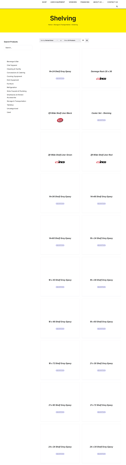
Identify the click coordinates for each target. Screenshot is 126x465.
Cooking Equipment (14, 76)
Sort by (47, 40)
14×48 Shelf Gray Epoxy (101, 196)
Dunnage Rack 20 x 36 (101, 71)
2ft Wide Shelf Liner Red (101, 155)
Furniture (10, 84)
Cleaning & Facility (14, 69)
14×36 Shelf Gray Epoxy (60, 196)
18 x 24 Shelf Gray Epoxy (101, 238)
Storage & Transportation (62, 24)
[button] (117, 6)
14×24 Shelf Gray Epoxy (60, 71)
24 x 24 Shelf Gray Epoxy (60, 447)
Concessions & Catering (16, 73)
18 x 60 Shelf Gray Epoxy (101, 321)
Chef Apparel (12, 65)
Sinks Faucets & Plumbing (16, 91)
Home (50, 24)
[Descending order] (61, 40)
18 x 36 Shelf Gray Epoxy (101, 280)
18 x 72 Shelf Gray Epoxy (60, 363)
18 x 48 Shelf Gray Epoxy (60, 321)
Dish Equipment (13, 80)
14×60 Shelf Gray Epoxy (60, 238)
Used (9, 112)
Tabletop (10, 105)
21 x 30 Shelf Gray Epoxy (101, 363)
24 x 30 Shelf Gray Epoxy (101, 447)
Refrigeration (12, 87)
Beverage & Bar (13, 61)
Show (69, 40)
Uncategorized (12, 108)
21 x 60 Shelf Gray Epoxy (60, 405)
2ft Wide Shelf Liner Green (60, 155)
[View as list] (87, 40)
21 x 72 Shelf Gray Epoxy (101, 405)
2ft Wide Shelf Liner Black (60, 113)
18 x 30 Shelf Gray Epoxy (60, 280)
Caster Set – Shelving (101, 113)
